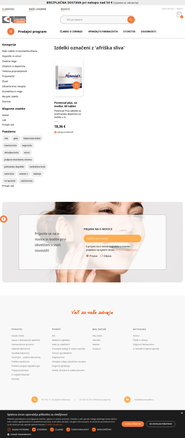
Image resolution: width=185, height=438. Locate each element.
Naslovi (95, 344)
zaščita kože (27, 180)
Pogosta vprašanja (61, 366)
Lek (4, 120)
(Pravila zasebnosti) (126, 249)
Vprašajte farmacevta (103, 31)
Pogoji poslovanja (20, 370)
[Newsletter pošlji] (137, 238)
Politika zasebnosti (20, 361)
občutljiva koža (11, 152)
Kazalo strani (18, 335)
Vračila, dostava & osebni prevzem (68, 370)
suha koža (9, 173)
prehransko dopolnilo (14, 166)
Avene (5, 115)
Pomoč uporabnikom (62, 353)
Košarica (96, 348)
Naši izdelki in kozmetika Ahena (19, 51)
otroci (27, 152)
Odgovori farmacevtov (143, 344)
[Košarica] (179, 19)
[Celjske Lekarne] (14, 19)
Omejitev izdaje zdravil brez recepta (69, 361)
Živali (5, 81)
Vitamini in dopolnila (13, 66)
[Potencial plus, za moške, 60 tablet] (68, 94)
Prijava (179, 9)
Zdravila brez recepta (13, 86)
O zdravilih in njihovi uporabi (146, 348)
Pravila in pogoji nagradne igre (26, 366)
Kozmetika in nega (12, 91)
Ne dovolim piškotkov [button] (160, 424)
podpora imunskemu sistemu (18, 159)
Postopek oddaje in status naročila (68, 348)
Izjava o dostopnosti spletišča (26, 340)
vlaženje (37, 173)
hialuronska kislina (32, 138)
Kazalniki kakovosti (20, 353)
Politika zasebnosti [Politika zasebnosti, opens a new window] (54, 424)
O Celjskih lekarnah (20, 374)
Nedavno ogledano (61, 340)
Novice (65, 9)
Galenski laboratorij (21, 348)
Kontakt (15, 379)
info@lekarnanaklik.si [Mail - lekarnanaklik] (144, 399)
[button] (62, 434)
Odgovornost (58, 357)
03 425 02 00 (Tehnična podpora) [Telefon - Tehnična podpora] (94, 399)
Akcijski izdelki (10, 96)
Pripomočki (8, 76)
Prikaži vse (8, 124)
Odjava (107, 256)
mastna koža (10, 145)
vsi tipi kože (9, 180)
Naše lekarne (37, 9)
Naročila (96, 340)
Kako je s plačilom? (61, 344)
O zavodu (8, 9)
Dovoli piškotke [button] (133, 424)
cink (6, 138)
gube (15, 138)
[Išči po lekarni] (97, 19)
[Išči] (131, 19)
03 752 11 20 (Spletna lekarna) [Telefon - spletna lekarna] (55, 399)
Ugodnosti (148, 31)
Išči (53, 335)
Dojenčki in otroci (11, 56)
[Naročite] (112, 238)
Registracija (168, 9)
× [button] (182, 413)
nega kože (27, 145)
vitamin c (23, 173)
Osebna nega (9, 61)
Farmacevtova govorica (23, 344)
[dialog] (92, 424)
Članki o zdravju (71, 31)
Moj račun (97, 335)
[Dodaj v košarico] (76, 85)
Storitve (129, 31)
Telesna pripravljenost (14, 71)
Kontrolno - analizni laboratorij (26, 357)
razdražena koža (37, 166)
